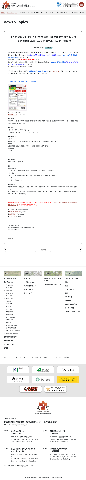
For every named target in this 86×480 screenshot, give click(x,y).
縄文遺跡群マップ (30, 286)
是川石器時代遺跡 (11, 328)
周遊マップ (28, 293)
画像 (66, 282)
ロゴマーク (7, 357)
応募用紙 (12, 214)
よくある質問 (69, 308)
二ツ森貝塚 (9, 296)
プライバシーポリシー (72, 311)
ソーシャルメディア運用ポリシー (42, 357)
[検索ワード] (72, 3)
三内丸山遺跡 (9, 298)
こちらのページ (54, 71)
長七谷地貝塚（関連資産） (13, 330)
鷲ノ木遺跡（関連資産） (13, 333)
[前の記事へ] (5, 250)
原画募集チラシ (12, 115)
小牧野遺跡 (9, 309)
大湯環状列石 (9, 314)
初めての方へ (69, 297)
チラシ (11, 216)
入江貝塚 (8, 306)
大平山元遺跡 (9, 285)
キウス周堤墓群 (10, 317)
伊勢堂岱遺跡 (9, 312)
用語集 (6, 348)
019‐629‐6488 (58, 439)
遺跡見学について (30, 282)
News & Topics (12, 13)
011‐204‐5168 (19, 459)
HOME (3, 13)
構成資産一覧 (8, 282)
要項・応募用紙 (14, 212)
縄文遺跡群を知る (10, 278)
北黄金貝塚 (9, 290)
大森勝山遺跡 (9, 320)
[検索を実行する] (65, 3)
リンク (15, 357)
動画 (66, 286)
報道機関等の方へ (71, 304)
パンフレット (69, 289)
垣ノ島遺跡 (9, 288)
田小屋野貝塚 (9, 293)
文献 (66, 293)
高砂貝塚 (8, 322)
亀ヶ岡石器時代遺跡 (11, 325)
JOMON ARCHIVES (71, 278)
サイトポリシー (24, 357)
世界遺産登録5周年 (10, 337)
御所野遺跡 (9, 304)
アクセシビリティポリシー (63, 357)
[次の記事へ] (80, 250)
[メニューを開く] (81, 4)
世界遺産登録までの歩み (52, 284)
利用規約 (68, 300)
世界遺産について (10, 341)
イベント (27, 278)
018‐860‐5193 (58, 457)
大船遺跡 (8, 301)
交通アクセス (28, 289)
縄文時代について (10, 344)
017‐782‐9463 (19, 439)
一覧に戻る (43, 250)
